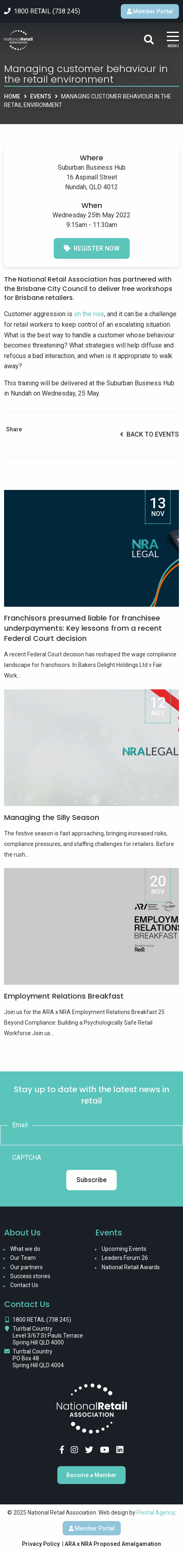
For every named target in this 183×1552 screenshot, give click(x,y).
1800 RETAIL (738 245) (42, 1319)
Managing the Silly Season (51, 817)
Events (40, 96)
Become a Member (91, 1475)
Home (12, 96)
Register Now (92, 248)
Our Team (23, 1258)
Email (20, 1125)
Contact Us (24, 1285)
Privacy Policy (41, 1544)
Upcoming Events (124, 1249)
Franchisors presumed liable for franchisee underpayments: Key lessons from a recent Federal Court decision (83, 628)
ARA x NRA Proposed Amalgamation (113, 1544)
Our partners (26, 1267)
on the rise (89, 314)
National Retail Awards (131, 1267)
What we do (25, 1249)
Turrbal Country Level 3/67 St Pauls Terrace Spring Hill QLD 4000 (48, 1335)
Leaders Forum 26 (125, 1258)
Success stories (30, 1276)
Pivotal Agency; (156, 1512)
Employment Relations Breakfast (64, 996)
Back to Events (149, 434)
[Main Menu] (173, 40)
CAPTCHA (26, 1157)
